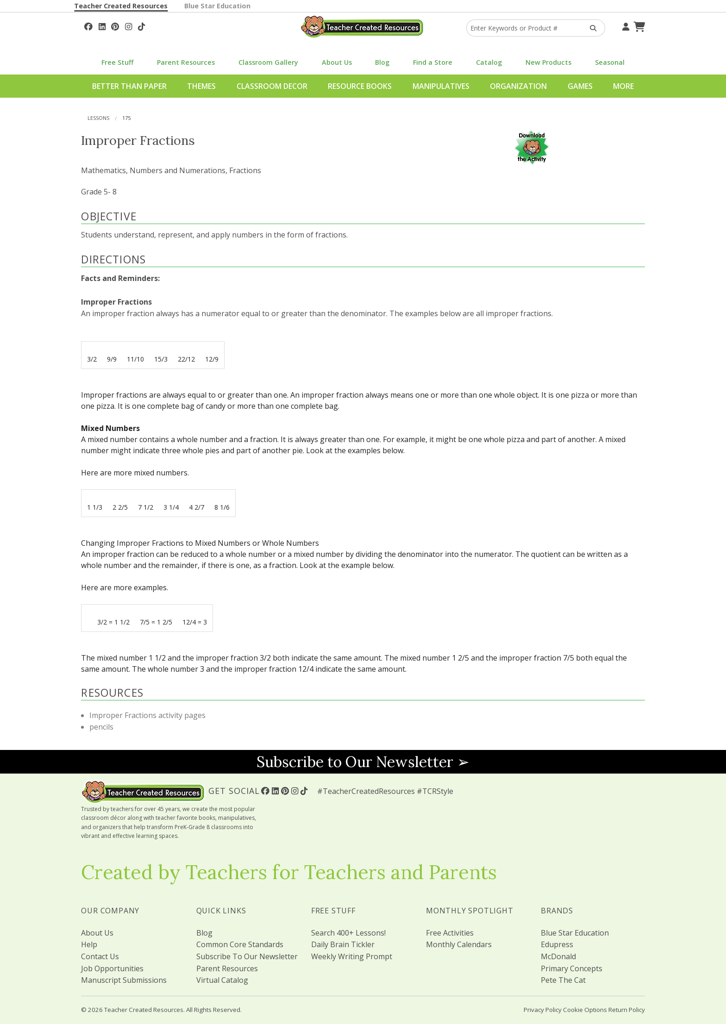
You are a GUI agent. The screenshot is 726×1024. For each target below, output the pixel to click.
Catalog (489, 62)
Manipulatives (441, 86)
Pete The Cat (563, 980)
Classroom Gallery (268, 62)
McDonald (558, 956)
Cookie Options (585, 1009)
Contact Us (100, 956)
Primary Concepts (571, 968)
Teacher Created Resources (121, 5)
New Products (548, 62)
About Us (337, 62)
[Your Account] (624, 25)
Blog (382, 62)
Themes (201, 86)
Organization (518, 86)
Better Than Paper (129, 86)
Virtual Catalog (222, 980)
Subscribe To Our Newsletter (247, 956)
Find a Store (432, 62)
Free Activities (450, 933)
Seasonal (610, 62)
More (623, 86)
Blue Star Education (217, 5)
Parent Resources (186, 62)
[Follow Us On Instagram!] (128, 25)
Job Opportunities (112, 968)
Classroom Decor (272, 86)
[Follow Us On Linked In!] (102, 25)
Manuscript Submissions (124, 980)
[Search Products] (590, 28)
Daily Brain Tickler (343, 944)
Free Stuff (117, 62)
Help (89, 944)
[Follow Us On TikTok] (141, 25)
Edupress (557, 944)
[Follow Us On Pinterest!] (115, 25)
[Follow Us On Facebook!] (88, 25)
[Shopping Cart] (638, 25)
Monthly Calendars (459, 944)
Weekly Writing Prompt (351, 956)
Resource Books (360, 86)
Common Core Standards (239, 944)
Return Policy (626, 1009)
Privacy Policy (543, 1009)
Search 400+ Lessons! (348, 933)
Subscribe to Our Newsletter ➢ (363, 761)
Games (580, 86)
